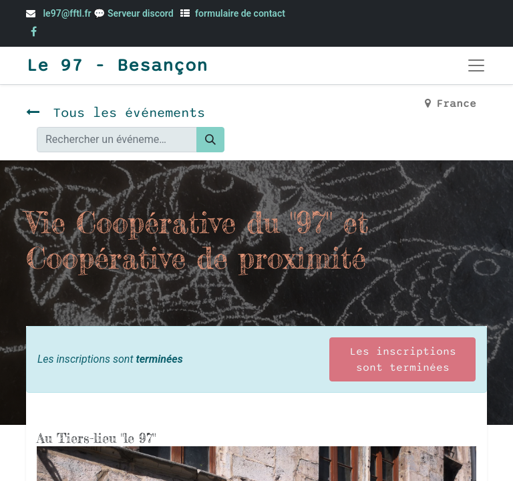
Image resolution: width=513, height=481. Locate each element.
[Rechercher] (210, 139)
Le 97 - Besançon (117, 65)
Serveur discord (142, 13)
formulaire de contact (240, 13)
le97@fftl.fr (67, 13)
